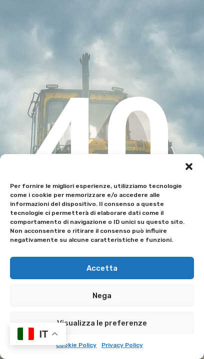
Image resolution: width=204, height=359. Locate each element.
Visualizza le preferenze (102, 323)
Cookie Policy (76, 345)
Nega (102, 295)
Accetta (102, 268)
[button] (189, 167)
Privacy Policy (122, 345)
